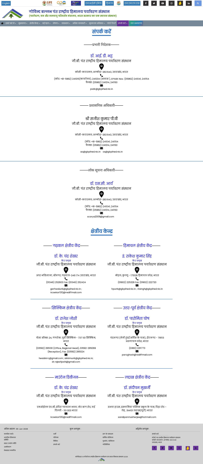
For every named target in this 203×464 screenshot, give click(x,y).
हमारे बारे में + (11, 23)
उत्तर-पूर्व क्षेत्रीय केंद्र (137, 308)
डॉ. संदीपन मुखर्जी (137, 387)
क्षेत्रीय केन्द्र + (35, 23)
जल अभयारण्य (136, 23)
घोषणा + (56, 23)
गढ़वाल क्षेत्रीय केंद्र (66, 245)
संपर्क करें (56, 444)
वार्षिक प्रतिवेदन (108, 437)
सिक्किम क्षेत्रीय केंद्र (66, 308)
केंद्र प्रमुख (66, 260)
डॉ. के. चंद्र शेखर (66, 256)
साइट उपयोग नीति (10, 443)
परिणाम (55, 437)
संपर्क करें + (122, 23)
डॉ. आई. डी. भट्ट (102, 56)
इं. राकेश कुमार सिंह (137, 256)
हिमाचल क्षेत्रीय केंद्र (137, 245)
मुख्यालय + (22, 23)
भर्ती (54, 434)
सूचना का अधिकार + (97, 23)
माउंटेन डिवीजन (66, 377)
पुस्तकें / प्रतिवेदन (108, 441)
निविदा (55, 441)
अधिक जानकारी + (79, 23)
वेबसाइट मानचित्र (10, 450)
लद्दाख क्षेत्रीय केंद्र (137, 377)
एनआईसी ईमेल (93, 3)
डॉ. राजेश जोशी (66, 318)
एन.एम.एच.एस (132, 3)
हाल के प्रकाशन (108, 434)
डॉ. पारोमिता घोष (137, 318)
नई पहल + (46, 23)
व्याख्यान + (66, 23)
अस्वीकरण (7, 447)
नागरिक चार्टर (8, 434)
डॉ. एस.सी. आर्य (101, 183)
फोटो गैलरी (111, 23)
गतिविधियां (106, 444)
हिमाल (109, 3)
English (6, 3)
